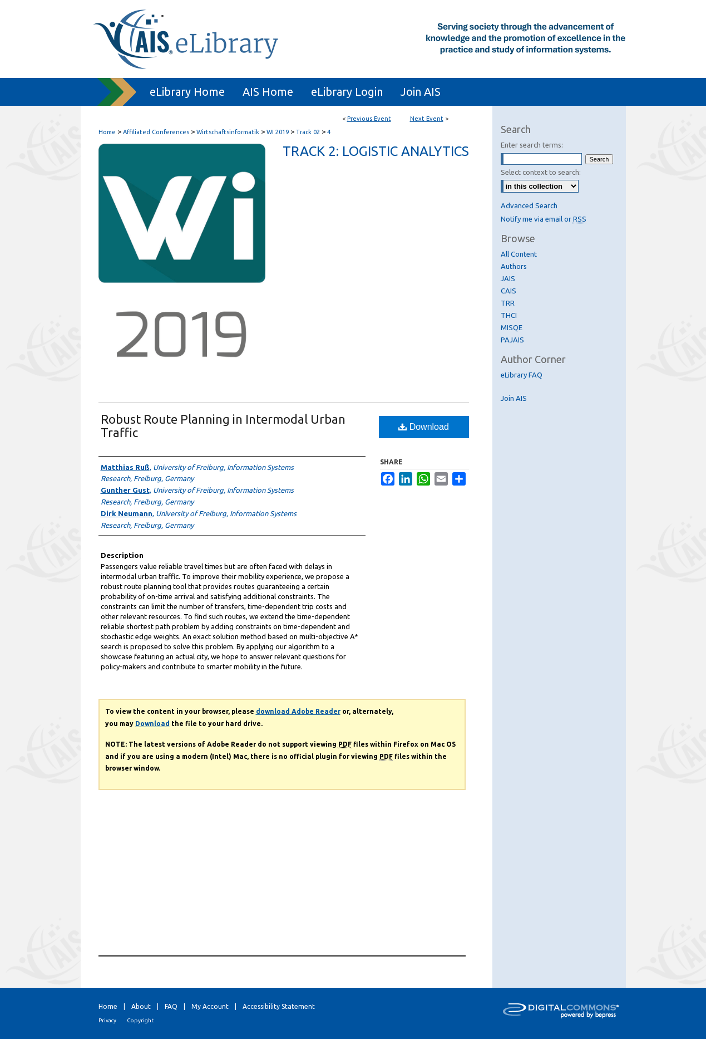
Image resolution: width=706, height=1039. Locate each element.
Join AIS (514, 398)
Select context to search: (541, 172)
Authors (514, 266)
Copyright (140, 1020)
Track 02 (309, 132)
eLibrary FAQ (521, 375)
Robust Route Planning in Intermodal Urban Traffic (223, 425)
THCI (509, 315)
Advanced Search (529, 205)
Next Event (426, 118)
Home (107, 132)
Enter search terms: (532, 145)
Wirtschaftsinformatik (228, 132)
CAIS (508, 291)
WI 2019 (278, 132)
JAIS (508, 278)
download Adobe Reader (298, 711)
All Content (519, 254)
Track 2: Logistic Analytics (376, 151)
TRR (508, 303)
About (141, 1006)
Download (423, 427)
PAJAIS (512, 340)
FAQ (171, 1006)
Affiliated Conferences (157, 132)
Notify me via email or (543, 219)
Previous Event (369, 118)
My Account (210, 1006)
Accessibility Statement (279, 1006)
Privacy (107, 1020)
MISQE (511, 327)
